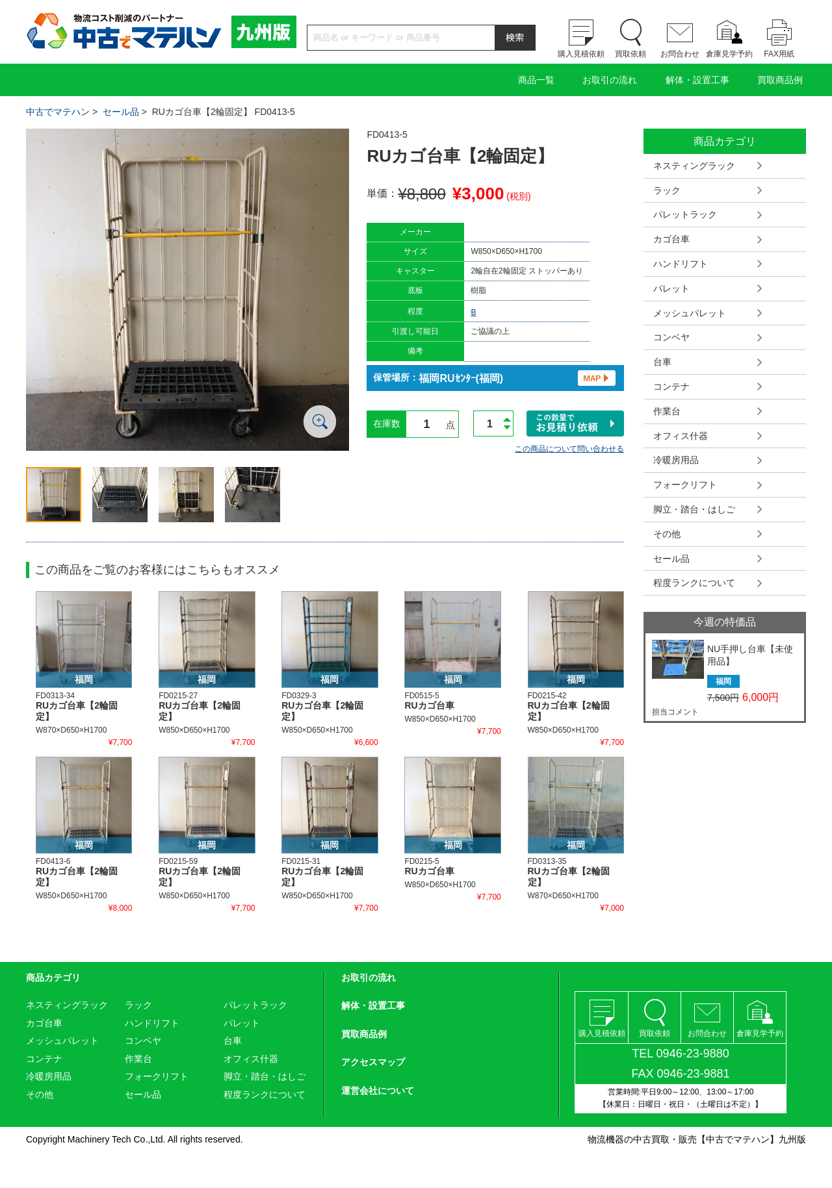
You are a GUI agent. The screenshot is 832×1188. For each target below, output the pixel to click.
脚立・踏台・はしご (694, 509)
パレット (671, 288)
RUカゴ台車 (429, 705)
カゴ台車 (671, 239)
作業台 (667, 411)
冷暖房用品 (676, 460)
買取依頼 (630, 53)
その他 (667, 534)
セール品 (121, 112)
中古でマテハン (58, 112)
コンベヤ (671, 337)
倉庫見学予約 (729, 53)
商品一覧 (536, 80)
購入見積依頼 (581, 53)
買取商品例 (780, 80)
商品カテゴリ (53, 977)
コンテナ (671, 386)
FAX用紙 (779, 53)
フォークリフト (685, 484)
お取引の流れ (609, 80)
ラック (667, 190)
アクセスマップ (373, 1062)
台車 (662, 362)
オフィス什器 (680, 436)
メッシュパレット (689, 313)
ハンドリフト (680, 264)
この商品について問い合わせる (569, 448)
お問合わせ (679, 53)
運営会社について (377, 1090)
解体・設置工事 (697, 80)
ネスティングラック (694, 165)
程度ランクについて (694, 582)
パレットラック (685, 214)
